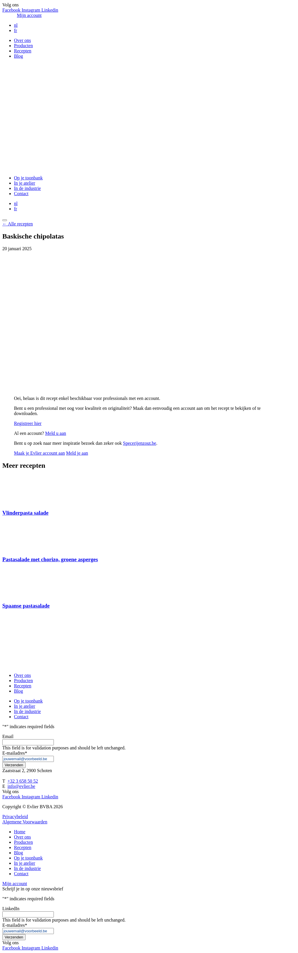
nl (15, 25)
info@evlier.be (21, 786)
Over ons (22, 40)
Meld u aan (55, 433)
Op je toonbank (28, 177)
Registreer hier (28, 423)
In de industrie (27, 188)
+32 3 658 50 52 (22, 781)
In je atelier (24, 183)
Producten (23, 45)
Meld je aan (77, 453)
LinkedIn (10, 908)
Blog (18, 56)
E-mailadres (14, 753)
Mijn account (29, 15)
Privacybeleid (15, 816)
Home (19, 831)
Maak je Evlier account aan (39, 453)
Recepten (22, 50)
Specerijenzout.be (139, 443)
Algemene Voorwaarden (24, 821)
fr (15, 30)
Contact (21, 193)
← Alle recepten (17, 223)
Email (7, 736)
